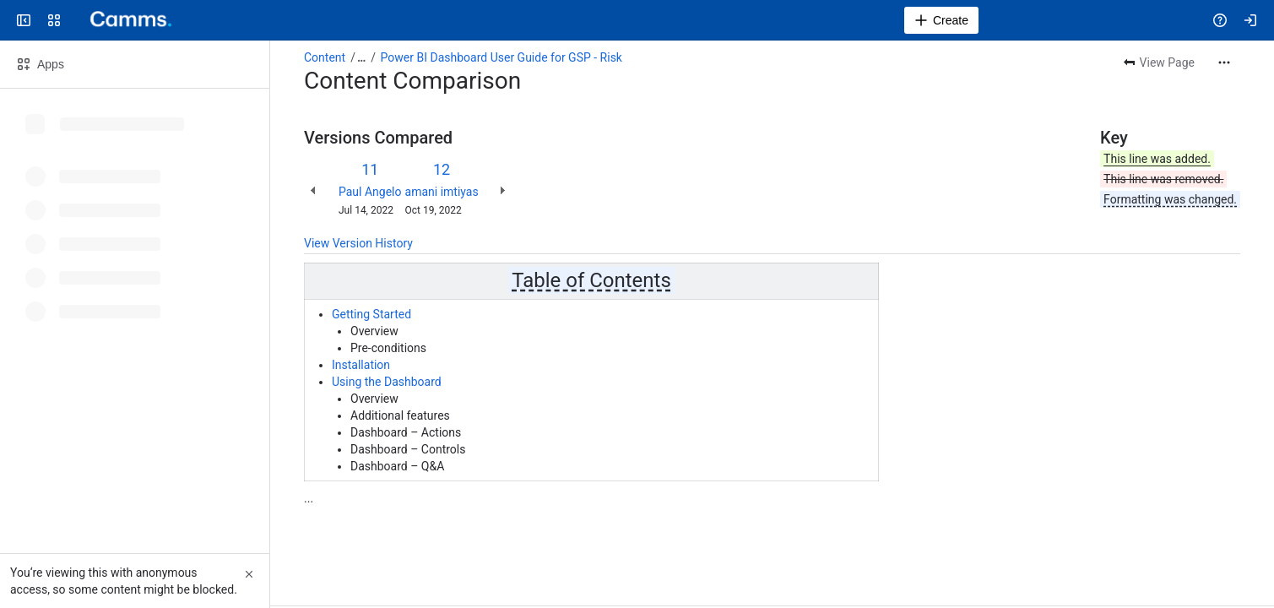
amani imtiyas (442, 191)
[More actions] (1224, 62)
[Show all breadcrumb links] (361, 57)
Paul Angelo (370, 191)
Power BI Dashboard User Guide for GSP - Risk (501, 57)
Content (324, 57)
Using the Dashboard (387, 381)
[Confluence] (124, 20)
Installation (361, 365)
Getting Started (371, 314)
